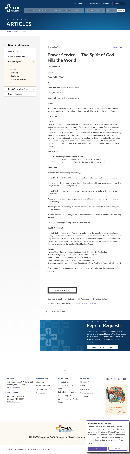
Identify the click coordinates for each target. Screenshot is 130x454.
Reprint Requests (15, 94)
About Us (40, 382)
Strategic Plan (41, 389)
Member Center (86, 382)
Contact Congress (87, 393)
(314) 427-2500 (13, 401)
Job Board (84, 396)
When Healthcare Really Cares (68, 400)
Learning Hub (85, 389)
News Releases (64, 382)
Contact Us (40, 393)
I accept (97, 448)
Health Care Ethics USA (18, 89)
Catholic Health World (17, 56)
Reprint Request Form (102, 347)
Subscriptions (14, 76)
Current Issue (14, 66)
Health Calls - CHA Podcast (65, 387)
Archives (12, 69)
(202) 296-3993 (13, 387)
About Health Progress (17, 79)
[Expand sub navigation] (34, 57)
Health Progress (12, 31)
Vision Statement (43, 385)
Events (83, 385)
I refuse (118, 448)
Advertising (13, 72)
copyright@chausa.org (87, 303)
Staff (11, 83)
